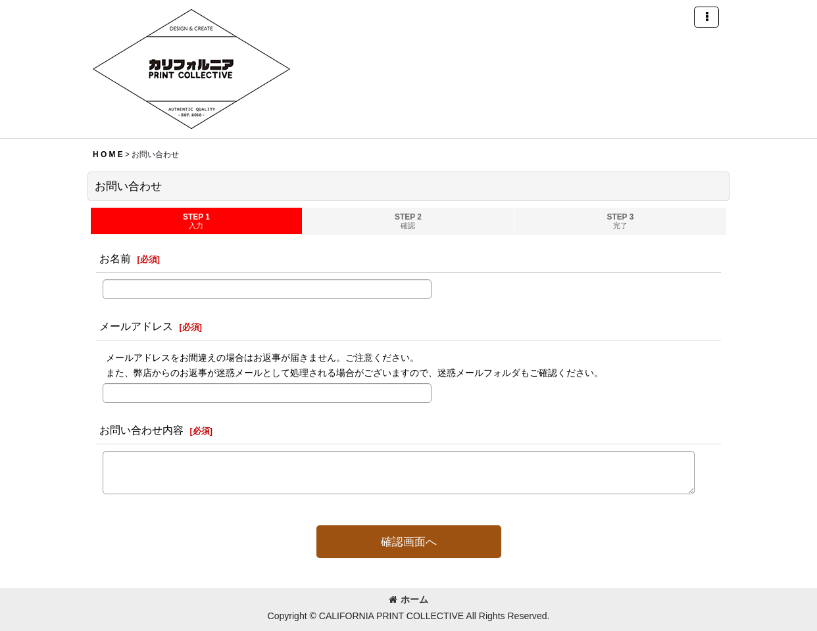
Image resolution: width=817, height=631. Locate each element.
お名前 (115, 258)
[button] (706, 17)
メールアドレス (136, 326)
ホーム (408, 599)
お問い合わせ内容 (141, 430)
